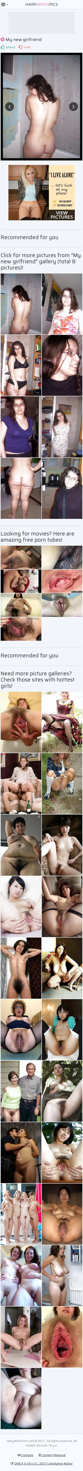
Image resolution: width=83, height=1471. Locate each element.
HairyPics (41, 4)
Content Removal (52, 1455)
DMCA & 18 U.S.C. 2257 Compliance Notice (42, 1463)
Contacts (25, 1455)
